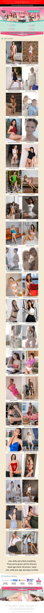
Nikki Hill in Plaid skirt (14, 555)
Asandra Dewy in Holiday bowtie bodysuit (14, 477)
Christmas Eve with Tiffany (14, 426)
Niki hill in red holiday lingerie (30, 477)
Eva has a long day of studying (30, 116)
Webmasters (14, 605)
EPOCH (15, 609)
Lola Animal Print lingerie (30, 529)
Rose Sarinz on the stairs (30, 323)
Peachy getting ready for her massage (14, 271)
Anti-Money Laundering (14, 606)
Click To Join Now (33, 11)
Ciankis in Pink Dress (14, 400)
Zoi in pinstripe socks (14, 348)
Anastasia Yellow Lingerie (14, 116)
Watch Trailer (22, 20)
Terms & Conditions (34, 605)
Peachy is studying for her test (14, 374)
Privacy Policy (27, 605)
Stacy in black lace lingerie (30, 555)
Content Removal (21, 605)
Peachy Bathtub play (30, 142)
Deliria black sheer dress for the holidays (30, 400)
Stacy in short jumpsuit (30, 194)
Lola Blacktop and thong (30, 168)
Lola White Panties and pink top (30, 374)
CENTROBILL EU (21, 609)
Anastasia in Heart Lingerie (14, 297)
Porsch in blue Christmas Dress (14, 452)
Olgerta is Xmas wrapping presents (30, 452)
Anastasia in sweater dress (30, 503)
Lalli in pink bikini (14, 65)
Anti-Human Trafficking (30, 606)
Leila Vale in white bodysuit (14, 168)
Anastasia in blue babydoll (14, 529)
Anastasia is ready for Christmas (30, 426)
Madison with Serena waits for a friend (30, 348)
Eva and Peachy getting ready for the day (13, 503)
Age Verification (21, 606)
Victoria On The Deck (30, 65)
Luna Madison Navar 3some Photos (30, 271)
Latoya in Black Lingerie (13, 323)
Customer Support (8, 605)
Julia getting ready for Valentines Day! (30, 297)
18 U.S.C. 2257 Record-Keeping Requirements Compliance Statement (21, 608)
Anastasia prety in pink (30, 245)
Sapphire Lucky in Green (13, 194)
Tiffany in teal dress (14, 245)
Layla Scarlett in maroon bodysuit (13, 142)
